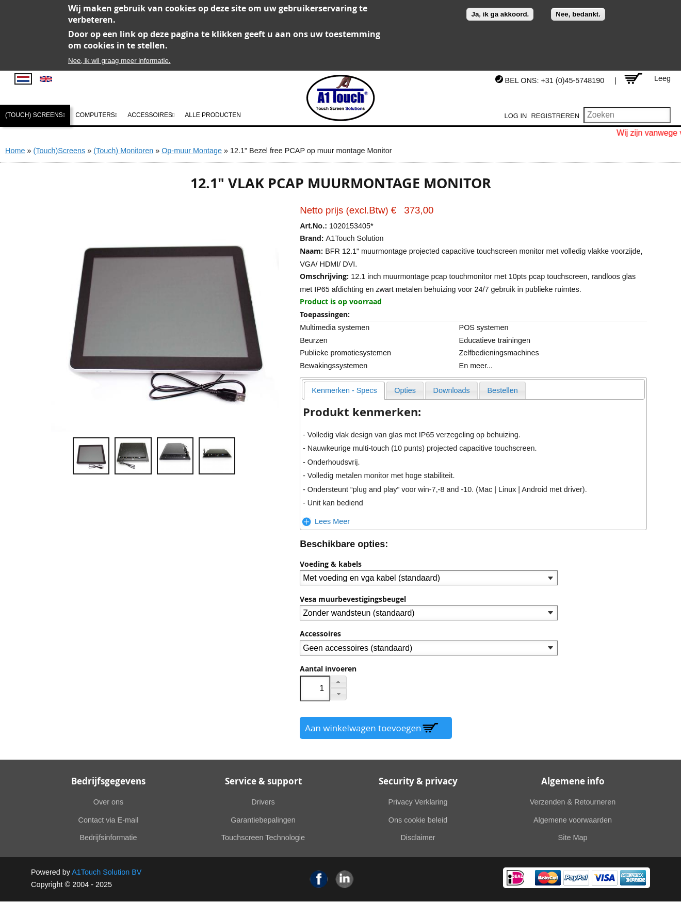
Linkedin (344, 879)
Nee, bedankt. (578, 14)
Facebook (319, 879)
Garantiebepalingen (263, 820)
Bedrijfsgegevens (108, 781)
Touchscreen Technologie (263, 837)
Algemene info (573, 781)
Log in (516, 116)
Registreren (555, 116)
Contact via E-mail (108, 820)
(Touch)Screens (59, 150)
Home (15, 150)
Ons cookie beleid (417, 820)
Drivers (263, 802)
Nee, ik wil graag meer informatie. (119, 60)
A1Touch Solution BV (106, 872)
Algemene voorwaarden (572, 820)
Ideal (515, 877)
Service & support (263, 781)
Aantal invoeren (328, 669)
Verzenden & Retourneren (572, 802)
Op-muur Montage (191, 150)
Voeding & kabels (331, 564)
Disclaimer (417, 837)
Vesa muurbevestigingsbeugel (353, 599)
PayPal (576, 877)
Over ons (108, 802)
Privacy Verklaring (417, 802)
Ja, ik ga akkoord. (500, 14)
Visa (605, 877)
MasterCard (548, 877)
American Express (633, 877)
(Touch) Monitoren (123, 150)
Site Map (573, 837)
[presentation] (344, 390)
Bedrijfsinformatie (108, 837)
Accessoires (320, 634)
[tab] (344, 391)
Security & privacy (418, 781)
